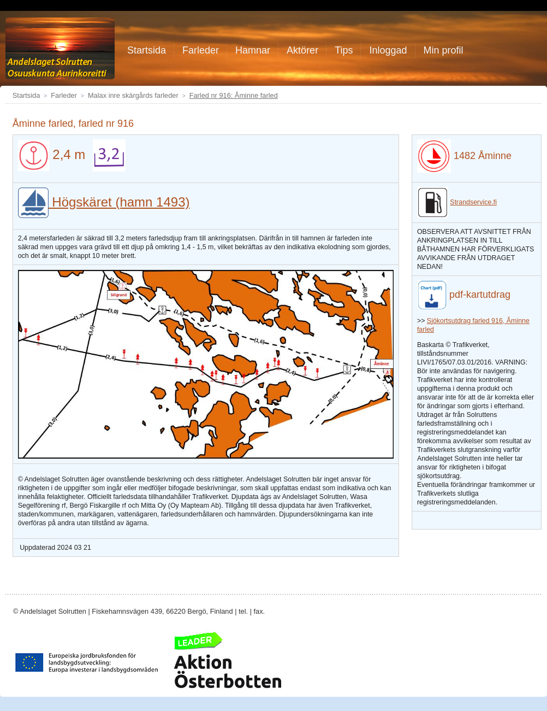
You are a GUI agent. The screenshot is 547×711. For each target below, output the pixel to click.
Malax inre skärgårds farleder (133, 95)
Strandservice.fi (473, 202)
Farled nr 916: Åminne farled (233, 95)
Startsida (26, 95)
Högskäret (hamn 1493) (104, 202)
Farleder (64, 95)
